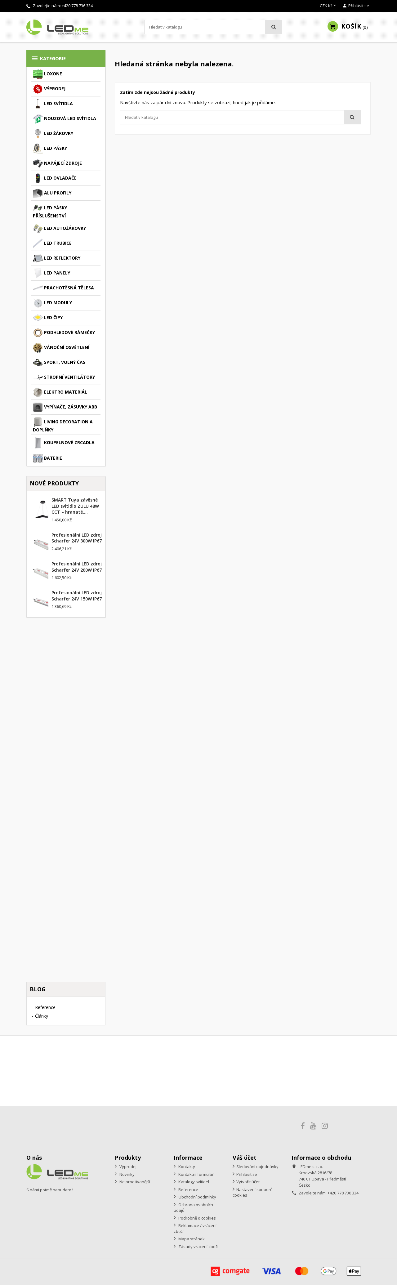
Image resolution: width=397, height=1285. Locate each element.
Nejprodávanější (134, 1182)
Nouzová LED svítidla (64, 119)
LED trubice (52, 243)
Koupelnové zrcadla (64, 442)
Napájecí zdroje (57, 163)
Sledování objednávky (257, 1166)
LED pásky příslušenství (50, 211)
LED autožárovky (59, 229)
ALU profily (52, 193)
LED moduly (52, 303)
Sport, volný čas (59, 363)
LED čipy (48, 318)
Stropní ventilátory (64, 377)
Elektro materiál (60, 392)
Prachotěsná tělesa (63, 288)
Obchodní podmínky (196, 1197)
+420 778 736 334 (77, 5)
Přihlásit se (246, 1174)
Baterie (47, 458)
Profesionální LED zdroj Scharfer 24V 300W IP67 (76, 538)
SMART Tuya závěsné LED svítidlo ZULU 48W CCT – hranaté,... (75, 506)
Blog (38, 989)
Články (41, 1016)
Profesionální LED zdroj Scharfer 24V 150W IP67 (76, 596)
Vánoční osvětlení (61, 348)
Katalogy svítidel (193, 1182)
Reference (45, 1007)
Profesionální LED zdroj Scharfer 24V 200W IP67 (76, 567)
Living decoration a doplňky (63, 425)
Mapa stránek (191, 1239)
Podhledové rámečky (64, 333)
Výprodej (49, 89)
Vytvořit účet (248, 1182)
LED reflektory (56, 258)
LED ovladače (55, 178)
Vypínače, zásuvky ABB (65, 407)
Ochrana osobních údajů (193, 1207)
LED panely (51, 273)
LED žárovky (53, 134)
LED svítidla (53, 104)
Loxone (47, 74)
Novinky (126, 1174)
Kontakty (186, 1166)
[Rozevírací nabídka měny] (328, 6)
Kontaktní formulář (195, 1174)
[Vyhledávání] (213, 27)
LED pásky (50, 149)
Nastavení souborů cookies (253, 1192)
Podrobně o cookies (196, 1218)
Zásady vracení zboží (197, 1246)
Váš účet (244, 1157)
